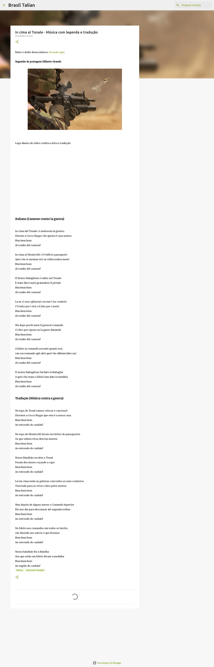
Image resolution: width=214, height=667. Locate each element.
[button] (17, 42)
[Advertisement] (74, 633)
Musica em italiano (35, 570)
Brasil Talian (21, 5)
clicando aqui (56, 52)
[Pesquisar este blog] (196, 5)
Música (19, 570)
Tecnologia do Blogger (107, 663)
